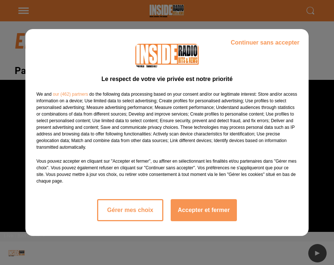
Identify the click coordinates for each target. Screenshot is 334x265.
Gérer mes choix (130, 210)
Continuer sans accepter (265, 42)
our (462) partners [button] (70, 94)
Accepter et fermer (204, 210)
